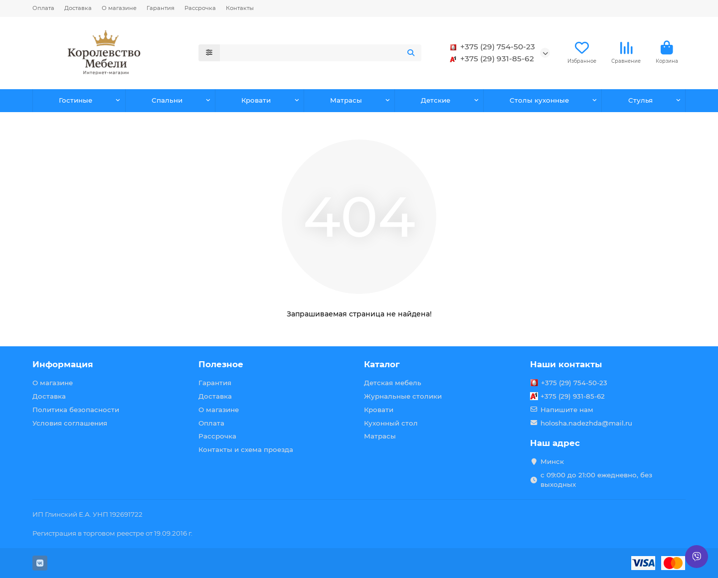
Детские (435, 100)
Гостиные (75, 100)
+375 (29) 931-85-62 (490, 58)
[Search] (321, 52)
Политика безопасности (75, 410)
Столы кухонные (539, 100)
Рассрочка (200, 7)
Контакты (240, 7)
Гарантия (161, 7)
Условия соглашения (69, 423)
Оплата (43, 7)
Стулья (640, 100)
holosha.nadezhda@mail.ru (586, 423)
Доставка (78, 7)
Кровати (256, 100)
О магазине (119, 7)
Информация (62, 364)
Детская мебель (392, 383)
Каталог (382, 364)
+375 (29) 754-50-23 (490, 46)
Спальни (167, 100)
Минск (552, 461)
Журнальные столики (403, 396)
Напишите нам (566, 410)
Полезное (220, 364)
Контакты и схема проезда (245, 449)
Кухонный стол (391, 423)
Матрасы (346, 100)
